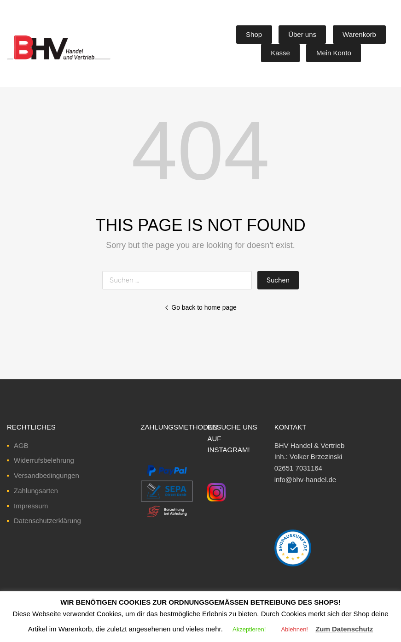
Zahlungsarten (36, 491)
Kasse (280, 53)
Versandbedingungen (46, 475)
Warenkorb (359, 34)
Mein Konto (333, 53)
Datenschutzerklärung (47, 520)
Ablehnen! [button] (294, 629)
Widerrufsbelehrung (44, 460)
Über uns (302, 34)
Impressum (31, 506)
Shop (254, 34)
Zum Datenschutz (344, 629)
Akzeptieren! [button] (249, 629)
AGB (21, 445)
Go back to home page (200, 307)
